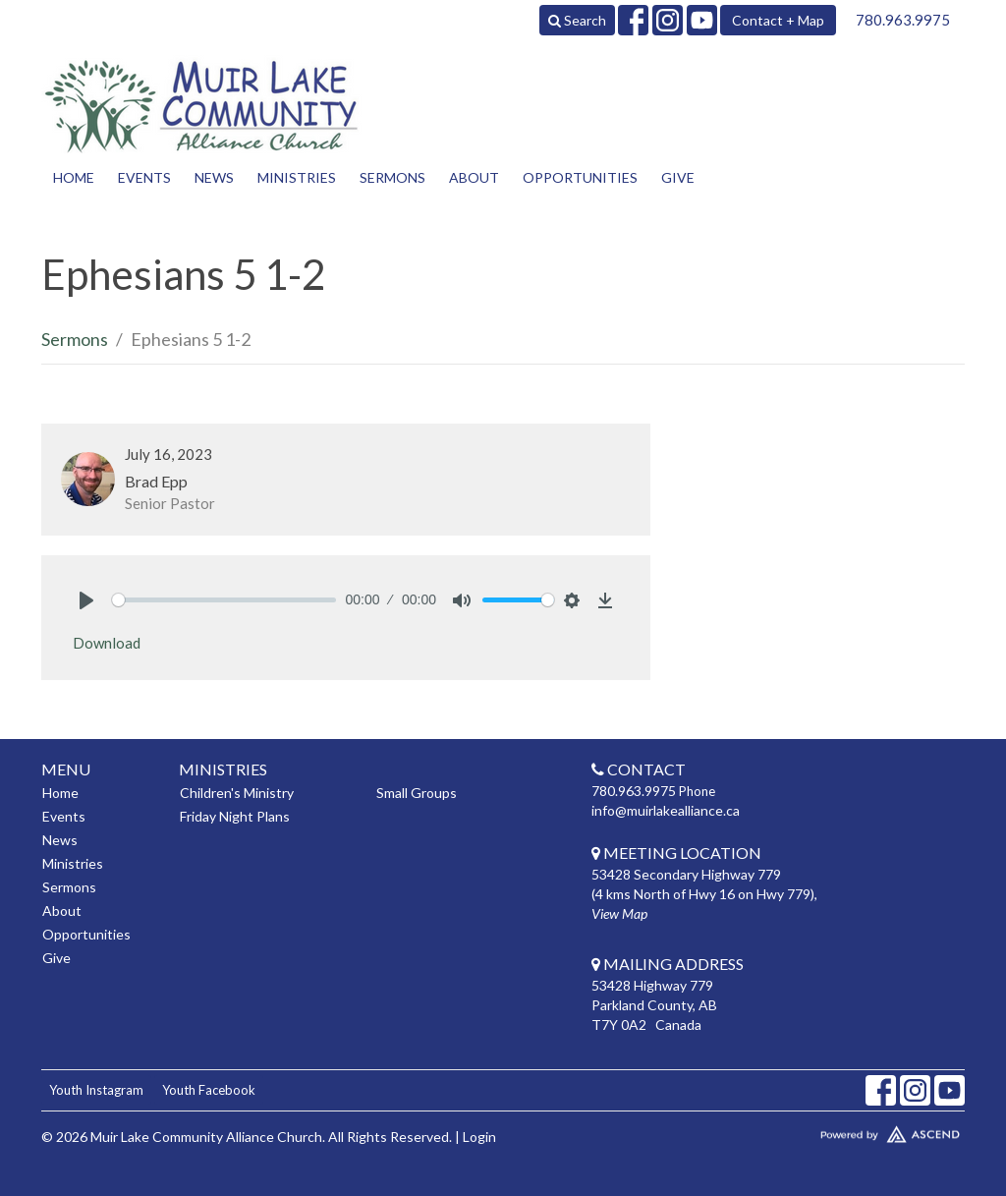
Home (73, 177)
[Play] (86, 600)
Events (144, 177)
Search (577, 20)
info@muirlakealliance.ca (665, 810)
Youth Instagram (96, 1090)
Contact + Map (778, 20)
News (214, 177)
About (474, 177)
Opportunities (580, 177)
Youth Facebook (208, 1090)
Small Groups (416, 792)
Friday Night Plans (235, 816)
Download (106, 643)
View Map (619, 913)
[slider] (224, 600)
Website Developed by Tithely (857, 1130)
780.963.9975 (903, 19)
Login (479, 1136)
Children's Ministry (237, 792)
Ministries (296, 177)
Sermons (392, 177)
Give (678, 177)
